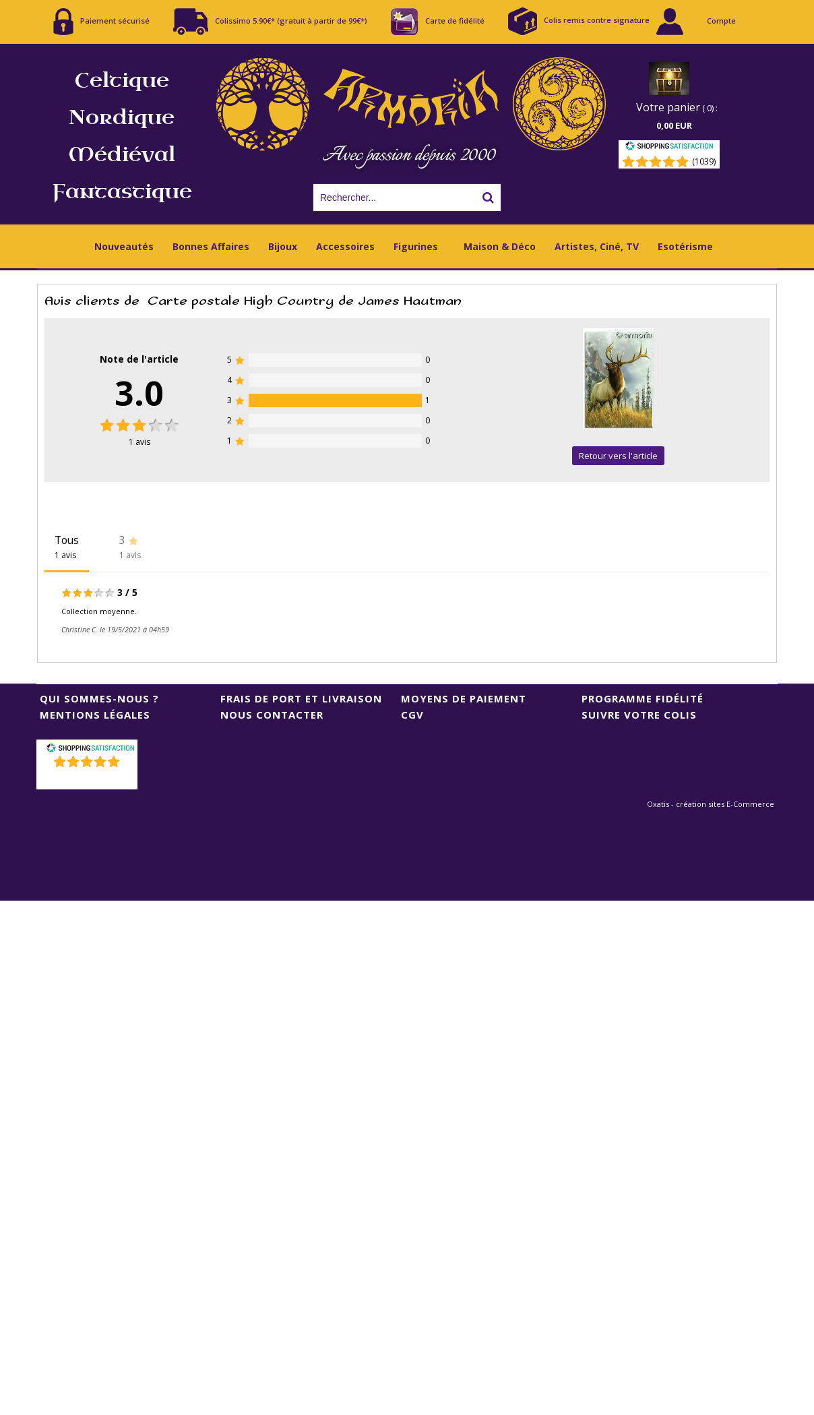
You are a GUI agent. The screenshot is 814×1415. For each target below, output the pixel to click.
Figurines (416, 246)
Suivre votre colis (639, 714)
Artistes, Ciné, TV (597, 246)
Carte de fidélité (437, 21)
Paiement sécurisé (101, 21)
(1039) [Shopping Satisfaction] (704, 161)
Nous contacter (271, 714)
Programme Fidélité (642, 698)
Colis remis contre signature (579, 21)
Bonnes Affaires (211, 246)
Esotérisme (685, 246)
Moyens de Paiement (463, 698)
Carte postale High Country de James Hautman (305, 301)
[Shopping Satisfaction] (669, 148)
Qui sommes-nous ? (99, 698)
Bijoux (282, 246)
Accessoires (345, 246)
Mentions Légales (95, 714)
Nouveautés (124, 246)
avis (139, 442)
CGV (412, 714)
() (88, 779)
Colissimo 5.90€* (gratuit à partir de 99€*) (270, 21)
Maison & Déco (500, 246)
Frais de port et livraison (301, 698)
